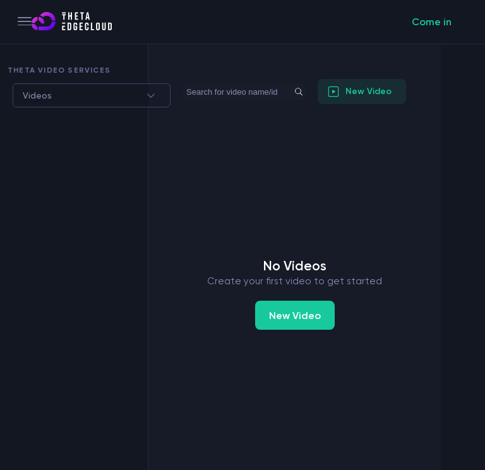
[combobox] (21, 95)
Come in (432, 22)
